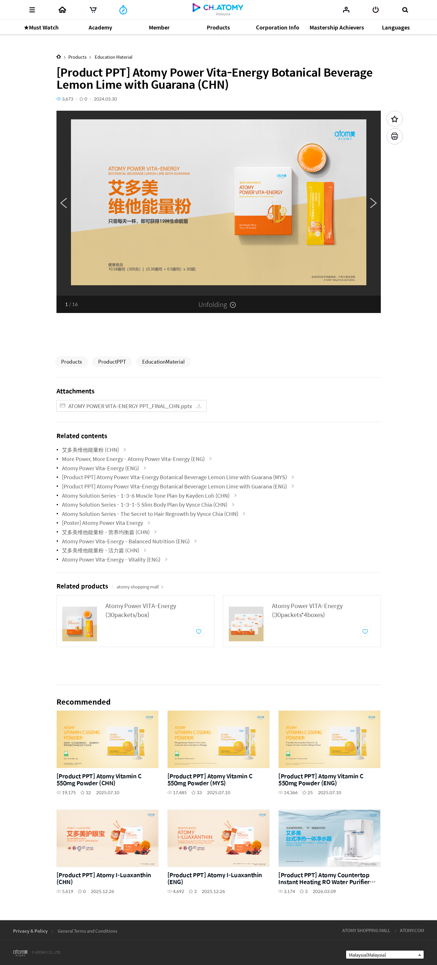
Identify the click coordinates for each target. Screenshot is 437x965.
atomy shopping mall (140, 586)
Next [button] (373, 203)
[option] (218, 203)
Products (77, 56)
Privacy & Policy (30, 930)
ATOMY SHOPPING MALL (366, 930)
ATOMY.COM (412, 930)
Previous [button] (63, 203)
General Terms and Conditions (87, 930)
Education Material (113, 56)
